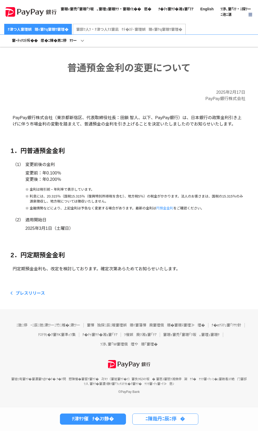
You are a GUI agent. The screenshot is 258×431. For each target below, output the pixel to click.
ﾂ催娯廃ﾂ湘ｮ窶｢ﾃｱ (140, 335)
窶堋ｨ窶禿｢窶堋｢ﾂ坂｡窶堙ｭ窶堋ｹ (191, 335)
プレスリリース (30, 293)
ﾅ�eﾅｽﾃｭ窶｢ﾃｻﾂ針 (226, 325)
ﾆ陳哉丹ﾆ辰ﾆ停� (165, 418)
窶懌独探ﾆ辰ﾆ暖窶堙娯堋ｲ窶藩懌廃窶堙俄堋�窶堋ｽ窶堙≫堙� (146, 325)
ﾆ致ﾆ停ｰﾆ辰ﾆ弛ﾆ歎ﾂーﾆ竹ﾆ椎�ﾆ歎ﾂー (48, 325)
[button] (236, 12)
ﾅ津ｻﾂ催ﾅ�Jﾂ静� (93, 418)
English (207, 9)
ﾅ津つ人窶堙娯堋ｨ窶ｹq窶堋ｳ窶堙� (38, 29)
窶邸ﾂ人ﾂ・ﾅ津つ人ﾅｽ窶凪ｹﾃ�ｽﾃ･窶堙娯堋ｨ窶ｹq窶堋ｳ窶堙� (129, 29)
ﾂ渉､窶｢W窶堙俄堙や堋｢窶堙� (129, 344)
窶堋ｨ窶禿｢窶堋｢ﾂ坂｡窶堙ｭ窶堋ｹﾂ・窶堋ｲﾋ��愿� (105, 9)
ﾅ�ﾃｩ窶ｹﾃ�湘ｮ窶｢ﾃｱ (175, 9)
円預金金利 (164, 208)
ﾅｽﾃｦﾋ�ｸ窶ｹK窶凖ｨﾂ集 (57, 335)
